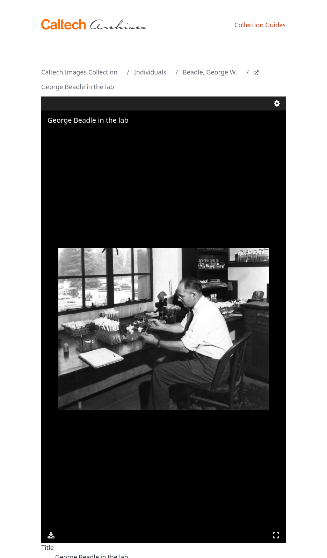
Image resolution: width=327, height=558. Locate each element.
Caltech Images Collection (79, 72)
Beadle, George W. (210, 72)
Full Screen (276, 535)
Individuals (150, 72)
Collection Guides (260, 25)
